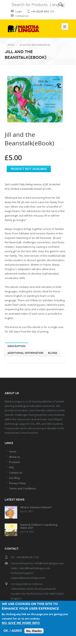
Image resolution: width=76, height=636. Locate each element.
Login (18, 11)
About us (14, 457)
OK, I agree (12, 630)
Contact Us (22, 16)
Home (11, 44)
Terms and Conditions (22, 488)
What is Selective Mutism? (36, 507)
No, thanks (34, 631)
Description (16, 346)
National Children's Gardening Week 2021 (38, 526)
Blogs (52, 353)
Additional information (25, 353)
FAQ (11, 467)
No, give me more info (21, 623)
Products (14, 462)
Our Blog (14, 478)
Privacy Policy (17, 483)
